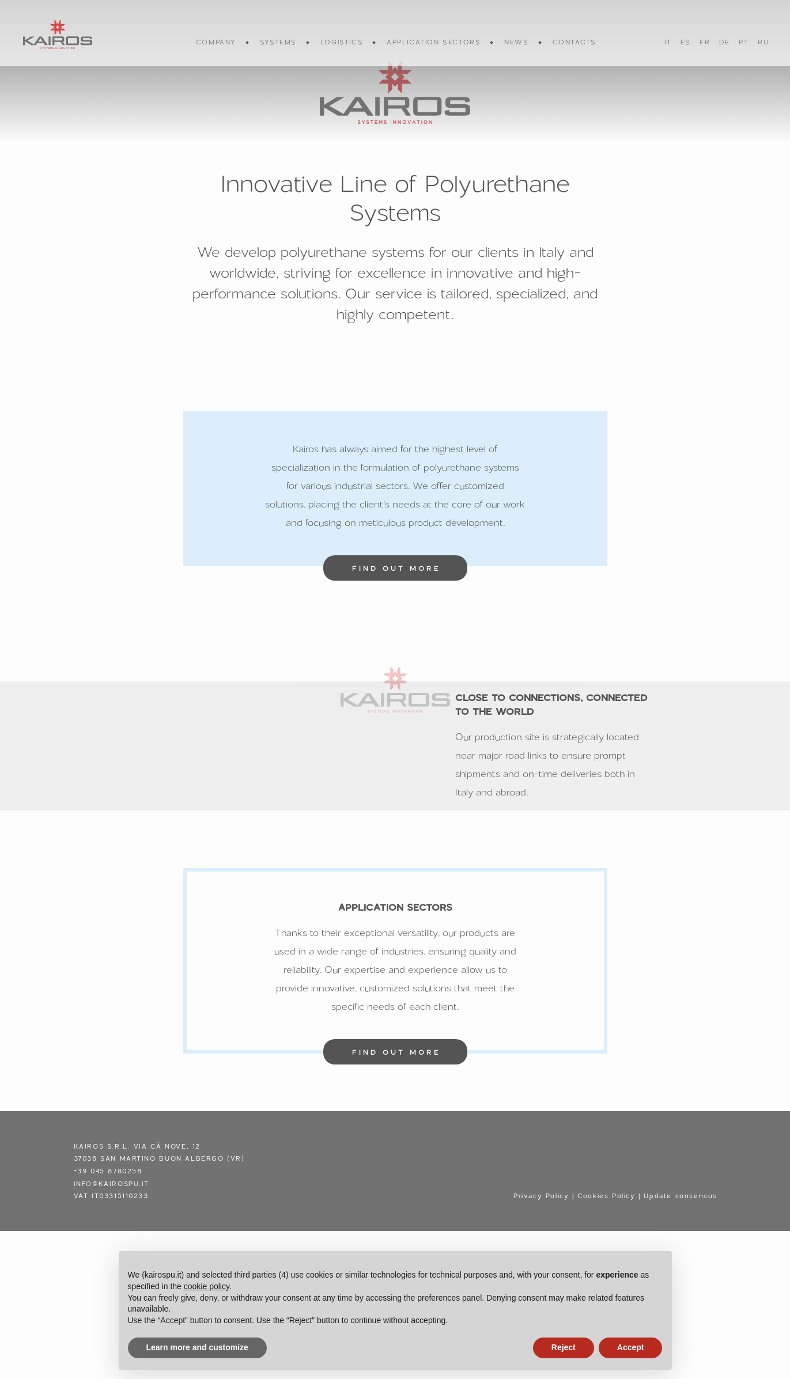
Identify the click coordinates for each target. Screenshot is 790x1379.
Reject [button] (563, 1347)
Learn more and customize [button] (197, 1347)
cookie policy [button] (206, 1286)
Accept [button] (630, 1347)
